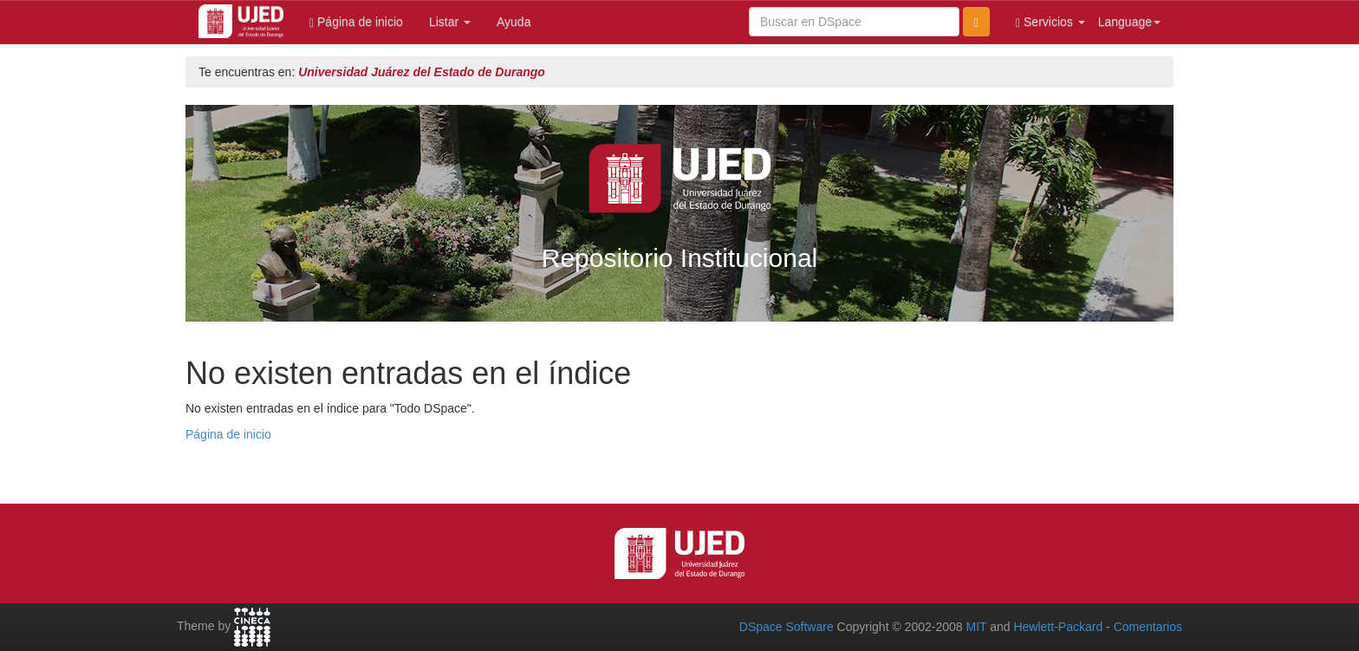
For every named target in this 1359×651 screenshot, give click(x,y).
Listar (450, 22)
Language (1129, 22)
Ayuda (513, 22)
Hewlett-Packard (1057, 627)
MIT (976, 627)
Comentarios (1148, 627)
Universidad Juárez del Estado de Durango (421, 72)
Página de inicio (356, 22)
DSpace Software (786, 627)
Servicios (1050, 22)
